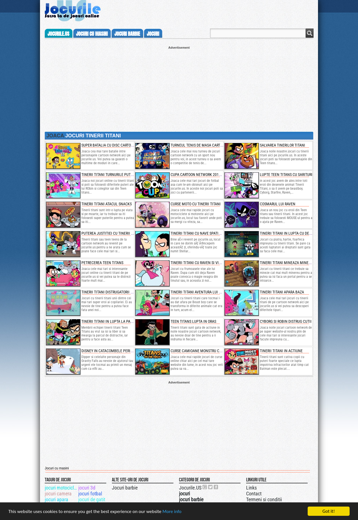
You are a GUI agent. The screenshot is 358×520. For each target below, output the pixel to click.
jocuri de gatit (91, 499)
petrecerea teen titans (102, 262)
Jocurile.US (190, 488)
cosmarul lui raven (277, 204)
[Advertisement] (179, 88)
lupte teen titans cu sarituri (286, 174)
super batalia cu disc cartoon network (116, 145)
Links (251, 488)
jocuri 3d (86, 488)
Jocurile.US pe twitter (210, 487)
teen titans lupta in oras (193, 321)
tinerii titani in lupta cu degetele (290, 233)
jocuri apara (56, 499)
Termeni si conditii (264, 499)
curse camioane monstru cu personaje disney (212, 351)
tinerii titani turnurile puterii (109, 174)
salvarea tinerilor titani (282, 145)
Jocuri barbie (125, 488)
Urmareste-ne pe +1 (205, 487)
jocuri (153, 33)
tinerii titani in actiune (281, 351)
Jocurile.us (58, 33)
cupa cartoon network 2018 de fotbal (205, 174)
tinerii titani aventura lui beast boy (203, 292)
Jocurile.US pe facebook (216, 487)
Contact (254, 494)
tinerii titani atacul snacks (106, 204)
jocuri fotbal (90, 494)
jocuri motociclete (61, 488)
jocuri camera (58, 494)
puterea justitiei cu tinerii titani (111, 233)
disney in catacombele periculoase (113, 351)
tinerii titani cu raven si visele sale (203, 262)
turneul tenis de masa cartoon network (207, 145)
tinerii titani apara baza (282, 292)
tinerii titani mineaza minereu (287, 262)
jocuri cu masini (92, 33)
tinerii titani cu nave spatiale (198, 233)
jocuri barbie (127, 33)
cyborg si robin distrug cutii (286, 321)
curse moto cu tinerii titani (196, 204)
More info (172, 512)
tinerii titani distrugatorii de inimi (112, 292)
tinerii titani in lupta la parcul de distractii (121, 321)
